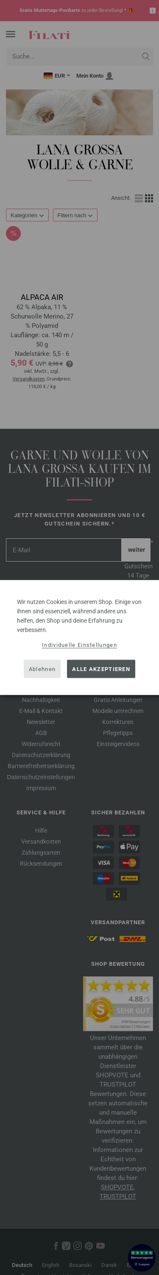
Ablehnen (42, 668)
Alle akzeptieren (101, 668)
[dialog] (79, 637)
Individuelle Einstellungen (79, 645)
